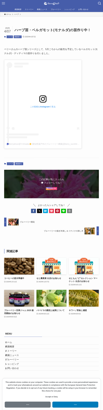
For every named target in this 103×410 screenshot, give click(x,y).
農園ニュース (14, 363)
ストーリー (13, 357)
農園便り (17, 37)
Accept (75, 404)
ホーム (11, 343)
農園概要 (12, 350)
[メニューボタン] (3, 3)
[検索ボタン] (99, 3)
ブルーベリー (14, 370)
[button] (33, 211)
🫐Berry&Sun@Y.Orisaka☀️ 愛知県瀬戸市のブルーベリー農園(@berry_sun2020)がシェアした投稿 (51, 144)
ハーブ (9, 37)
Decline (27, 404)
